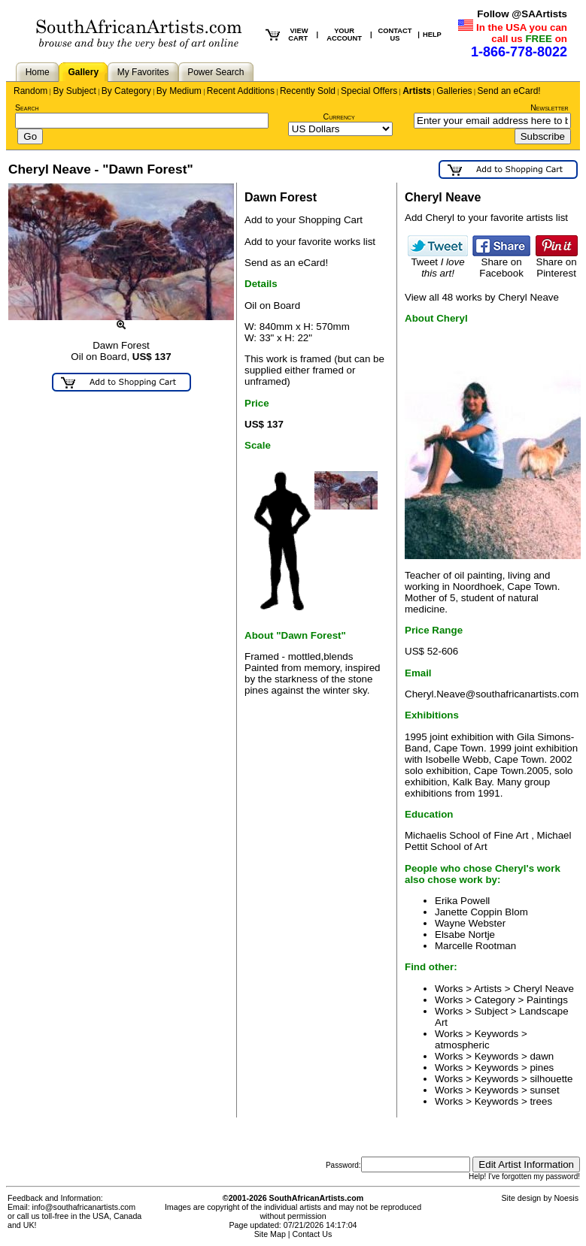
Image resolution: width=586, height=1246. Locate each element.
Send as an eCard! (286, 262)
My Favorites (143, 72)
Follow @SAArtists (522, 14)
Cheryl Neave (543, 988)
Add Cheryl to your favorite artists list (486, 217)
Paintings (547, 1000)
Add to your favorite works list (309, 241)
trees (541, 1101)
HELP (432, 34)
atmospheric (462, 1045)
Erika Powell (462, 900)
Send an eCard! (509, 91)
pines (542, 1067)
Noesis (566, 1197)
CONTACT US (395, 34)
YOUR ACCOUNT (344, 34)
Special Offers (369, 91)
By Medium (179, 91)
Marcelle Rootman (475, 945)
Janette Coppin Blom (481, 912)
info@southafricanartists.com (84, 1206)
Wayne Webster (470, 923)
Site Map (270, 1233)
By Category (126, 91)
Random (30, 91)
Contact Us (312, 1233)
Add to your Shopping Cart (303, 219)
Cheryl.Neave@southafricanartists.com (491, 694)
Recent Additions (241, 91)
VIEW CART (298, 34)
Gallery (83, 72)
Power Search (215, 72)
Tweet (438, 263)
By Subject (74, 91)
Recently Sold (308, 91)
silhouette (551, 1078)
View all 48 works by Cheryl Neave (482, 297)
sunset (544, 1090)
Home (38, 72)
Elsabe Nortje (465, 934)
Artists (416, 91)
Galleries (454, 91)
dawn (542, 1056)
